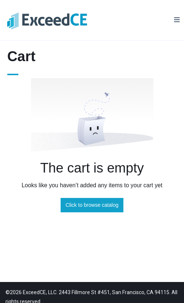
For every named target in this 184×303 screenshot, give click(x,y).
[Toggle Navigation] (177, 20)
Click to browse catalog (92, 205)
